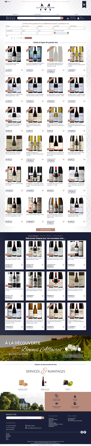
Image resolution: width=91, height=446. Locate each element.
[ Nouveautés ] (58, 236)
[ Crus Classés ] (33, 236)
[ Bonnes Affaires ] (46, 236)
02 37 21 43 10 (31, 425)
